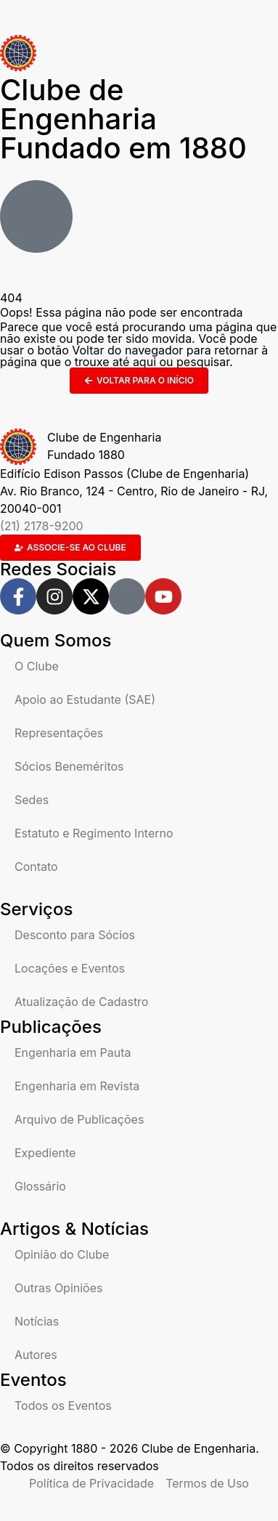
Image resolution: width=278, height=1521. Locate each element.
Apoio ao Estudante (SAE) (85, 699)
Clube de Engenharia (123, 119)
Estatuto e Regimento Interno (94, 833)
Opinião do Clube (62, 1254)
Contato (36, 866)
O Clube (37, 666)
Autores (36, 1354)
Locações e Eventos (70, 968)
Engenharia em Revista (77, 1086)
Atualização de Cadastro (81, 1001)
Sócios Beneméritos (69, 766)
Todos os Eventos (63, 1405)
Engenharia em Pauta (73, 1052)
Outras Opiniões (58, 1288)
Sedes (32, 799)
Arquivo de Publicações (79, 1119)
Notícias (37, 1321)
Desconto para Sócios (75, 935)
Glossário (40, 1186)
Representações (59, 733)
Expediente (45, 1152)
